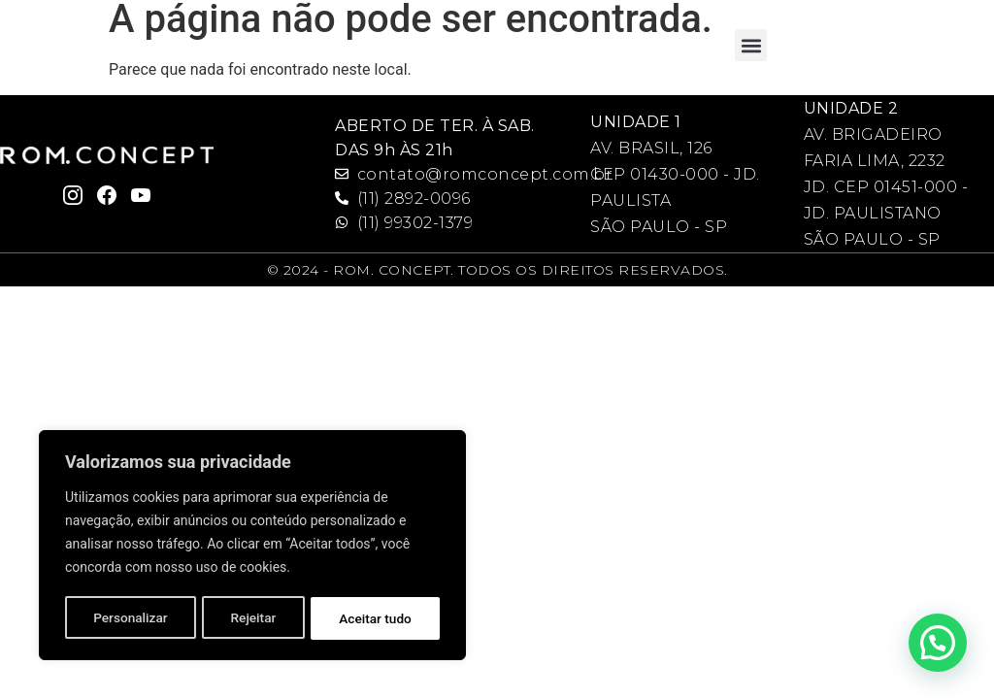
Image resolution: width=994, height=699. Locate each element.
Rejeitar (253, 618)
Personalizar (130, 618)
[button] (751, 45)
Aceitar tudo (376, 618)
